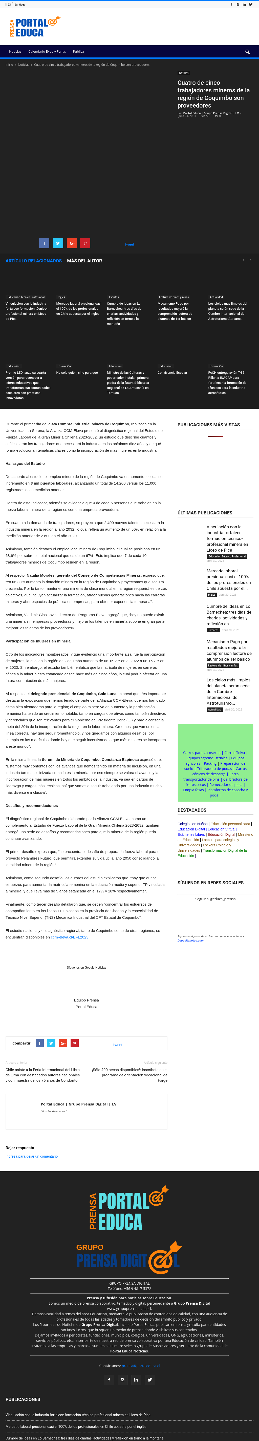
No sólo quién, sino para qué (77, 319)
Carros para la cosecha (202, 698)
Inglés (61, 243)
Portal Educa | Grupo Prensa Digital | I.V (211, 113)
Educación (13, 312)
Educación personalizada (230, 770)
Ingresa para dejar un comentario (32, 1102)
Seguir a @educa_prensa (215, 845)
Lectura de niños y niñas (174, 243)
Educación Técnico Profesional (26, 243)
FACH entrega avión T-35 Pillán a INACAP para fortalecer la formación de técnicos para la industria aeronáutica (227, 329)
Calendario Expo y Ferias (47, 51)
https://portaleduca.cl (54, 1057)
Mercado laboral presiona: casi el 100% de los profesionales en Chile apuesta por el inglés (78, 254)
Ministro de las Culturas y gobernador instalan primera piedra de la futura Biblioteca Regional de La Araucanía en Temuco (128, 329)
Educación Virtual (221, 775)
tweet (129, 190)
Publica (78, 51)
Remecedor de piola (225, 730)
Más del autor (84, 207)
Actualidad (216, 243)
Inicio (9, 64)
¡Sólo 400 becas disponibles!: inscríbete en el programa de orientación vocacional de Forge (130, 1021)
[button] (247, 52)
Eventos (114, 243)
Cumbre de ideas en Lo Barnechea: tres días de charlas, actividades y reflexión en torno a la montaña (124, 259)
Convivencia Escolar (172, 319)
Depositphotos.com (191, 1248)
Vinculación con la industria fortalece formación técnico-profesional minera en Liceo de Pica (227, 484)
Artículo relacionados (34, 207)
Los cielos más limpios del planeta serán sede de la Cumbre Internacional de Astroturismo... (228, 637)
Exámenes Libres (191, 781)
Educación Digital (191, 775)
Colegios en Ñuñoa (193, 770)
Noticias (15, 51)
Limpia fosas (193, 736)
